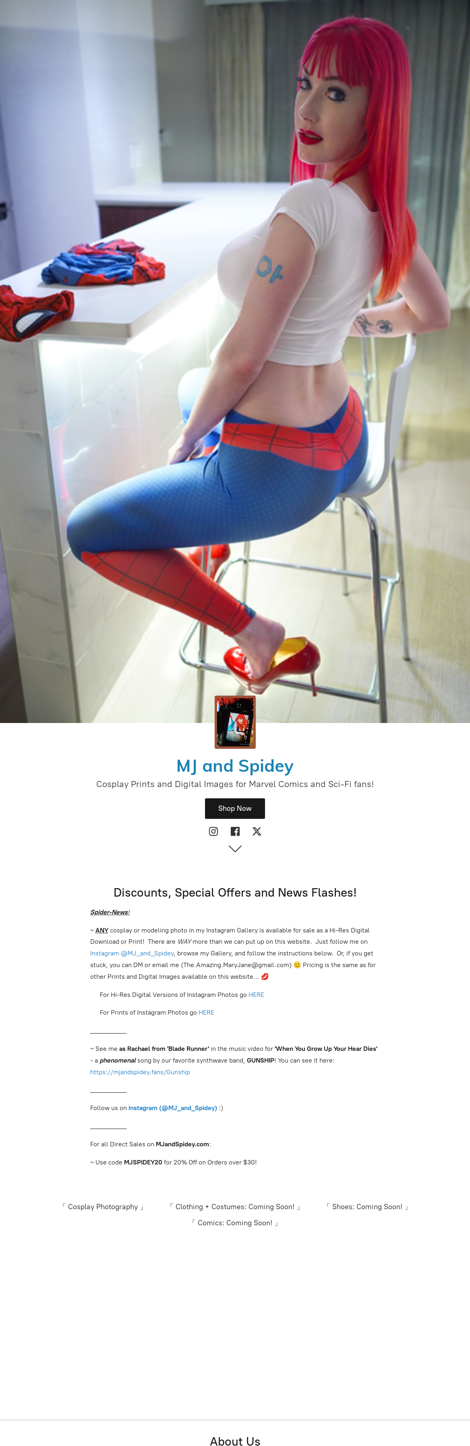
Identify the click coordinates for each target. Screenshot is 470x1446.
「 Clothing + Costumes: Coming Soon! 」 (235, 1206)
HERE (256, 995)
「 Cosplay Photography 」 (103, 1206)
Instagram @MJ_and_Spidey (132, 953)
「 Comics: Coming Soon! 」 (235, 1222)
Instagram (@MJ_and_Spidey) (173, 1108)
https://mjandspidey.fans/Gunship (140, 1072)
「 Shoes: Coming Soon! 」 (367, 1206)
